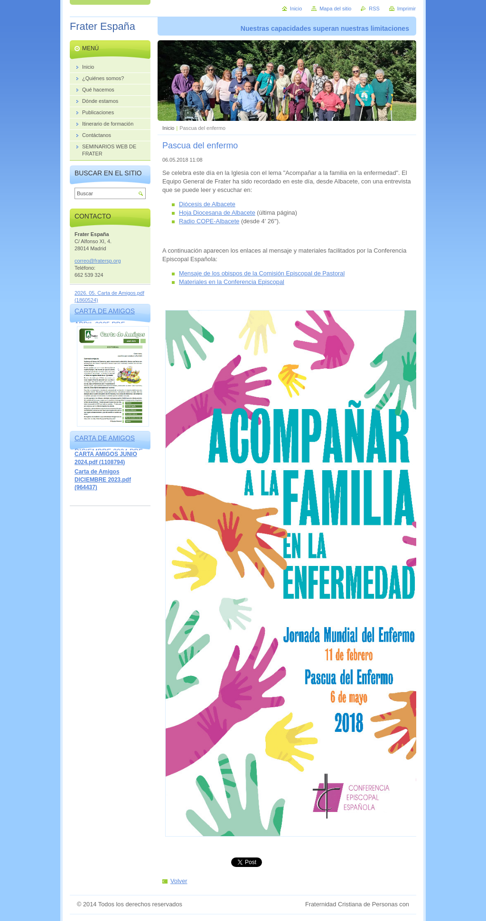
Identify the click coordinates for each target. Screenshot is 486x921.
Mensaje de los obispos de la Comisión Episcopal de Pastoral (262, 273)
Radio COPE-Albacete (209, 221)
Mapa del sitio (335, 8)
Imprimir (406, 8)
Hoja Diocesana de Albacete (217, 212)
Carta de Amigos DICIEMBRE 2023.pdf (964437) (103, 479)
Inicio (168, 128)
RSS (374, 8)
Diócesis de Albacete (207, 204)
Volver (178, 881)
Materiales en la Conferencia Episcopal (231, 281)
